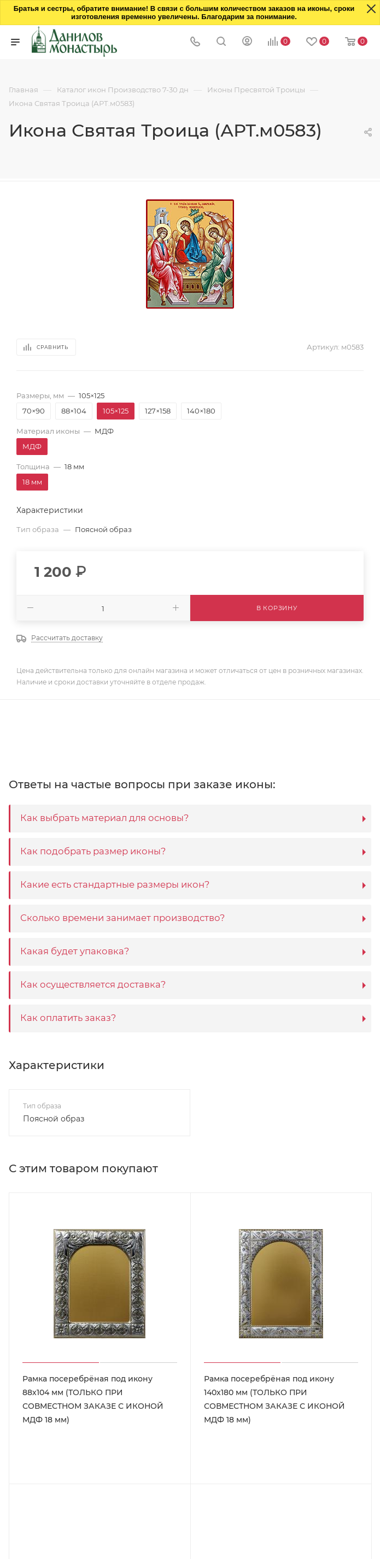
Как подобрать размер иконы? (93, 851)
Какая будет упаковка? (74, 951)
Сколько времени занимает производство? (122, 917)
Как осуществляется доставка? (93, 984)
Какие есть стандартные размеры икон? (114, 884)
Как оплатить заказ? (68, 1017)
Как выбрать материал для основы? (104, 817)
